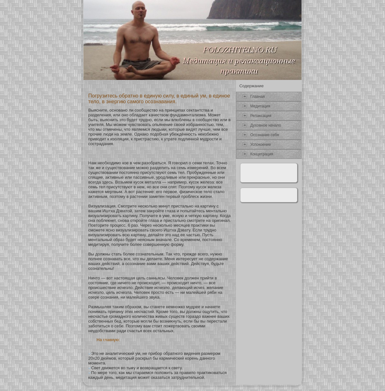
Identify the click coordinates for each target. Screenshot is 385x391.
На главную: (108, 339)
